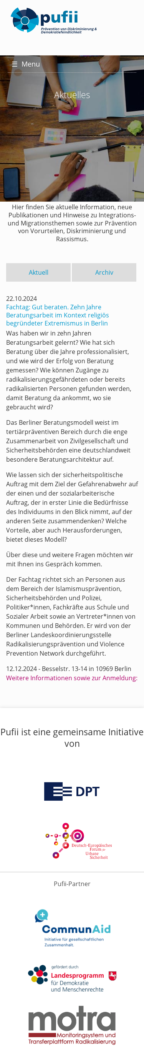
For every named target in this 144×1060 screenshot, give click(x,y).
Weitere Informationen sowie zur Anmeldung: (71, 678)
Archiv (104, 272)
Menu (26, 63)
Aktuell (38, 272)
